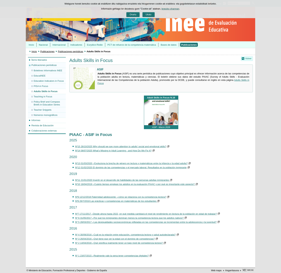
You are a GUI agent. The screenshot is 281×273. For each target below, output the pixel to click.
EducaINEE (40, 75)
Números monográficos (45, 115)
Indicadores (76, 44)
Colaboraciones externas (44, 130)
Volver (248, 58)
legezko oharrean (170, 8)
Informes (35, 120)
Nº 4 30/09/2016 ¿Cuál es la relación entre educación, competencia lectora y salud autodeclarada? (125, 234)
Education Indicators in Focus (49, 81)
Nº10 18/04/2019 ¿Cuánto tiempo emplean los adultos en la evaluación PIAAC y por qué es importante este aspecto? (135, 184)
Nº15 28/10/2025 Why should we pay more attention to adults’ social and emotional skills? (120, 146)
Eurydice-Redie (95, 44)
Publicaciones (189, 44)
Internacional (59, 44)
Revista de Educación (42, 125)
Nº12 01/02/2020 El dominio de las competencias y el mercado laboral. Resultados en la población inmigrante (131, 167)
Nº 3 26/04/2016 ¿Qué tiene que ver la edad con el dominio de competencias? (115, 238)
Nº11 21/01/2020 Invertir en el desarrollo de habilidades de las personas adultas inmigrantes (122, 180)
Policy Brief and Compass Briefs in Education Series (47, 103)
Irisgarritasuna (232, 270)
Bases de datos (169, 44)
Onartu (133, 14)
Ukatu (148, 14)
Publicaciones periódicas (70, 51)
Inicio (31, 44)
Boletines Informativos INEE (48, 70)
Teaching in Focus (43, 96)
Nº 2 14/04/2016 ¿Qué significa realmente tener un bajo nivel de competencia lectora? (119, 243)
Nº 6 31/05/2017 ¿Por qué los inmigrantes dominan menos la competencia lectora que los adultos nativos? (129, 218)
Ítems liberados (39, 60)
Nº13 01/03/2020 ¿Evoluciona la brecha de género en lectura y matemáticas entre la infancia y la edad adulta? (131, 163)
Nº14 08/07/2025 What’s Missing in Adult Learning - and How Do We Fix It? (113, 150)
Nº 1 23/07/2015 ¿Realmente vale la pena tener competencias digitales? (112, 255)
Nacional (43, 44)
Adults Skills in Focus (46, 91)
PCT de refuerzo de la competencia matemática (131, 44)
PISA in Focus (41, 86)
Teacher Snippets (42, 109)
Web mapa (216, 270)
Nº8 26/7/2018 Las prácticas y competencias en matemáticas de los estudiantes (116, 201)
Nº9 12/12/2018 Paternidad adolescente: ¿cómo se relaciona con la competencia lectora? (120, 197)
